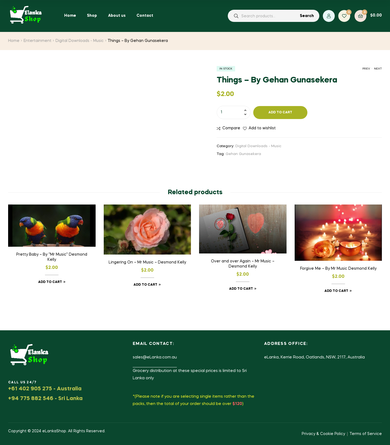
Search (307, 16)
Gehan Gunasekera (243, 154)
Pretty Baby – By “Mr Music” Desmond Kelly (51, 257)
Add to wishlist (262, 128)
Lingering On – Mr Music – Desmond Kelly (147, 262)
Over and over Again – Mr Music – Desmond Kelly (242, 264)
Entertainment (37, 41)
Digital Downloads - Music (80, 41)
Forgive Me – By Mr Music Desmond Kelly (338, 269)
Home (14, 41)
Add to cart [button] (50, 282)
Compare (231, 128)
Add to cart (280, 112)
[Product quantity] (234, 112)
